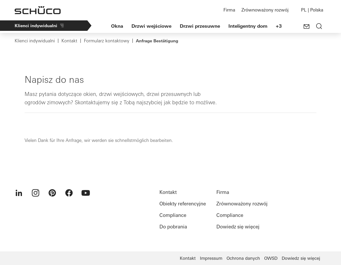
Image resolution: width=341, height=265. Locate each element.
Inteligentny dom (247, 26)
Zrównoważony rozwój (264, 10)
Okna (117, 26)
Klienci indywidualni (40, 25)
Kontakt (69, 40)
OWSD (271, 258)
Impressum (211, 258)
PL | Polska (312, 10)
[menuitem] (19, 193)
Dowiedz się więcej (237, 227)
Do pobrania (173, 227)
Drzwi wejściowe (151, 26)
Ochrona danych (243, 258)
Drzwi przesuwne (200, 26)
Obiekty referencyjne (182, 204)
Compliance (172, 215)
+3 (279, 26)
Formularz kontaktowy (106, 40)
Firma (229, 10)
